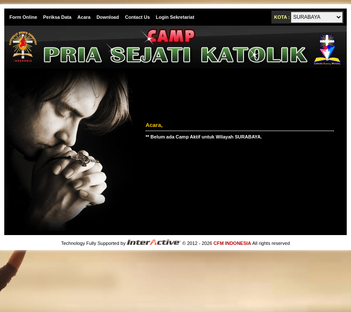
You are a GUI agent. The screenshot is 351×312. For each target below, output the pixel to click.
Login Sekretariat (175, 17)
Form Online (23, 17)
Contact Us (137, 17)
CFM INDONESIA (232, 243)
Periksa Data (57, 17)
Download (107, 17)
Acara (84, 17)
